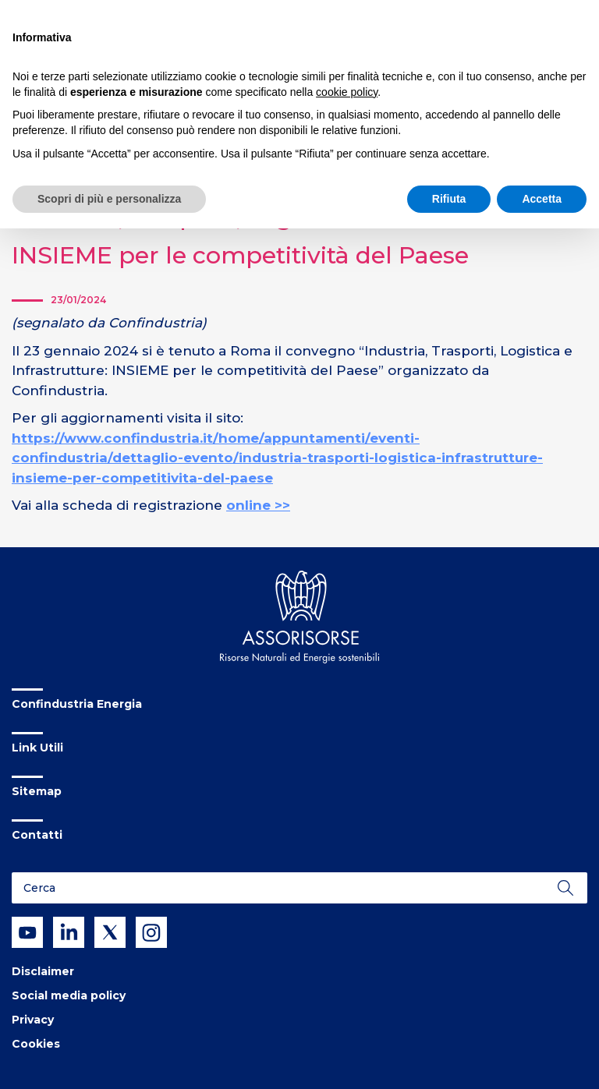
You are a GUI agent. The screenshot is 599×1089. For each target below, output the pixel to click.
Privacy (33, 1020)
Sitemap (37, 791)
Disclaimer (43, 971)
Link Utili (37, 748)
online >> (258, 505)
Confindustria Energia (77, 704)
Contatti (37, 835)
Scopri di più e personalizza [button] (109, 199)
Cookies (36, 1044)
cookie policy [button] (346, 92)
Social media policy (69, 995)
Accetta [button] (542, 199)
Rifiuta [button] (449, 199)
